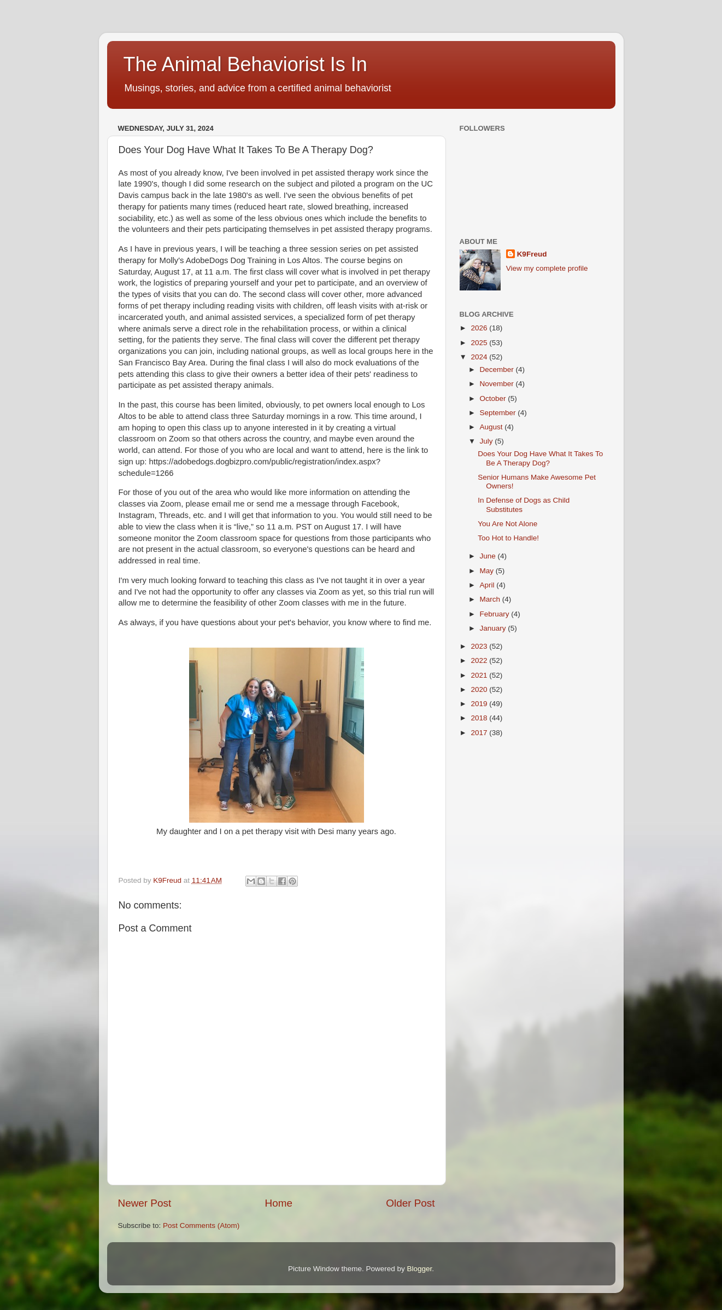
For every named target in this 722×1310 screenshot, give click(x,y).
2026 (480, 328)
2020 (480, 689)
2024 (480, 357)
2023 (480, 646)
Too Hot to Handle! (508, 538)
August (492, 427)
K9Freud (532, 254)
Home (278, 1203)
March (491, 599)
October (494, 398)
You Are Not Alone (507, 524)
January (494, 628)
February (496, 614)
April (488, 585)
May (488, 571)
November (498, 384)
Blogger (419, 1269)
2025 (480, 343)
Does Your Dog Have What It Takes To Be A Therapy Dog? (540, 458)
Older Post (410, 1203)
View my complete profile (547, 268)
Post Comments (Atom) (201, 1225)
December (498, 369)
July (487, 441)
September (499, 413)
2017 (480, 733)
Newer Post (145, 1203)
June (489, 556)
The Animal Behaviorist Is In (245, 64)
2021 (480, 675)
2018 (480, 718)
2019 (480, 704)
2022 (480, 660)
